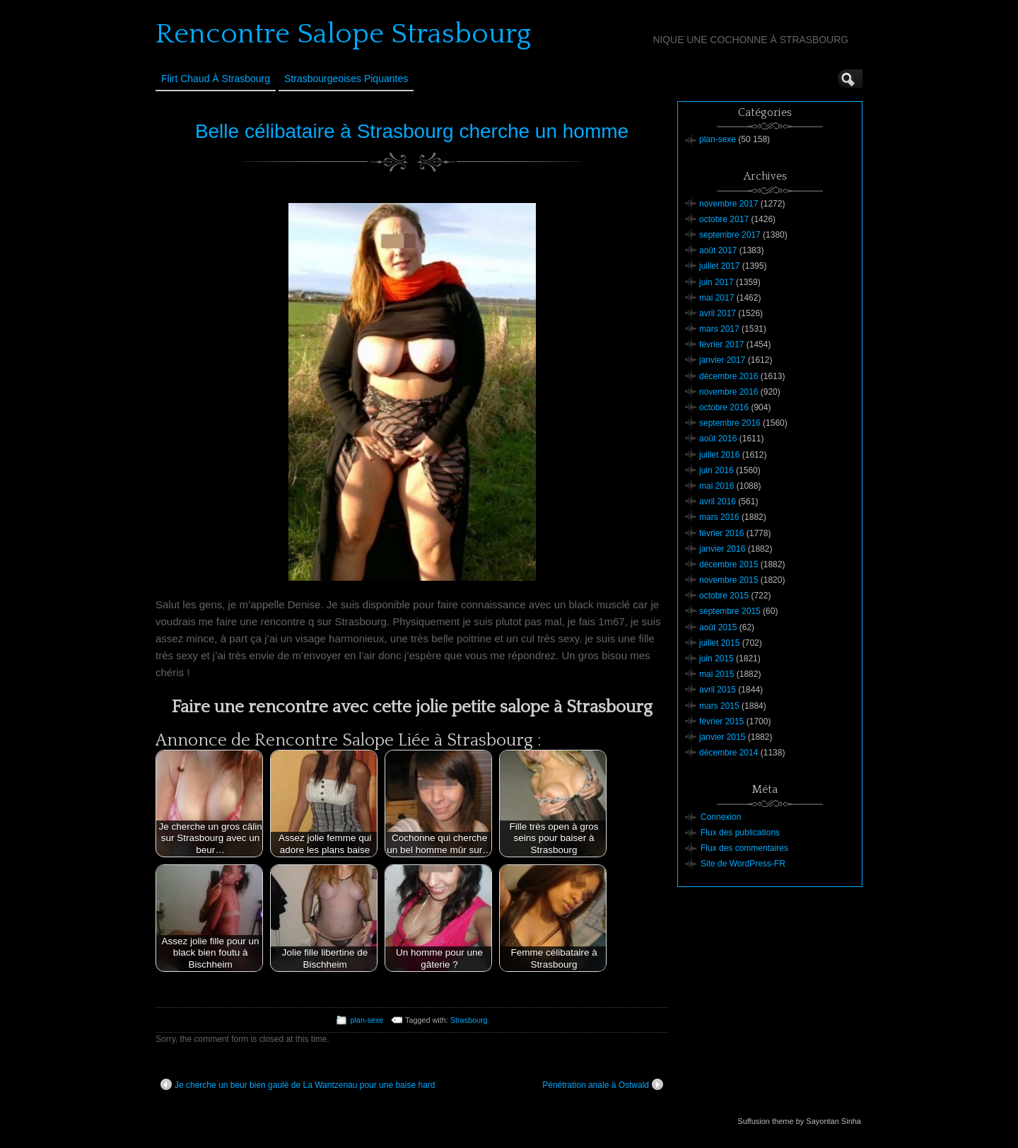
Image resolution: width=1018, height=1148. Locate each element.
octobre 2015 (724, 596)
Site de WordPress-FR (743, 864)
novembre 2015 (728, 580)
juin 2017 (716, 282)
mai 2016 (716, 486)
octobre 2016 (724, 407)
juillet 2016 (719, 455)
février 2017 (721, 344)
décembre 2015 (728, 564)
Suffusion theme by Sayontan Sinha (799, 1121)
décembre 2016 (728, 376)
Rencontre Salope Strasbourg (343, 34)
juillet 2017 (719, 266)
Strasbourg (469, 1020)
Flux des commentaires (744, 848)
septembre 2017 (730, 235)
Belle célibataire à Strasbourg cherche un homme (411, 131)
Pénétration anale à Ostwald (602, 1084)
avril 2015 (717, 690)
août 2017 (718, 250)
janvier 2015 (722, 737)
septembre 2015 (730, 611)
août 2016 (718, 438)
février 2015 (721, 721)
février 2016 (721, 533)
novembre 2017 (728, 204)
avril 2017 (717, 313)
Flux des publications (740, 832)
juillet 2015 (719, 643)
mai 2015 (716, 674)
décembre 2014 (728, 753)
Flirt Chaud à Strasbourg (215, 78)
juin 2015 (716, 658)
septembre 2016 (730, 423)
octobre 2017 (724, 219)
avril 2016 (717, 501)
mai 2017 (716, 298)
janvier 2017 (722, 360)
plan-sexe (366, 1020)
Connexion (721, 817)
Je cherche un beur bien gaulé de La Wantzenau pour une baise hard (297, 1084)
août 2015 (718, 627)
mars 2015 (719, 706)
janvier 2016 (722, 549)
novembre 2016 (728, 392)
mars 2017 (719, 329)
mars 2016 (719, 517)
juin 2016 (716, 470)
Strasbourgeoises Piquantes (346, 78)
